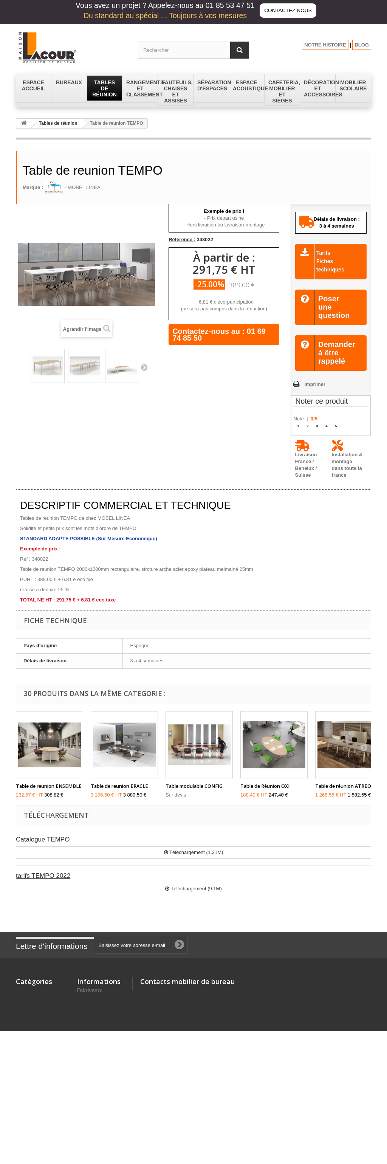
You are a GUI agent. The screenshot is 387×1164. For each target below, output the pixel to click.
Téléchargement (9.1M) (193, 888)
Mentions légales (97, 1003)
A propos (88, 1030)
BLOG (361, 45)
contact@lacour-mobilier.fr (200, 1024)
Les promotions (95, 1093)
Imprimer (314, 384)
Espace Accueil (34, 1037)
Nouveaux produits (99, 994)
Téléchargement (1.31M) (193, 852)
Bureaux (26, 994)
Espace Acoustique (38, 1046)
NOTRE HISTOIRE (325, 45)
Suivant (144, 367)
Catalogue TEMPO (43, 839)
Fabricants (89, 1113)
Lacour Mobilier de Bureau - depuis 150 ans (100, 1046)
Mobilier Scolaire (35, 1073)
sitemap (86, 1103)
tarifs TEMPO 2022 (43, 875)
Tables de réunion (58, 123)
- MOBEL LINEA (73, 187)
